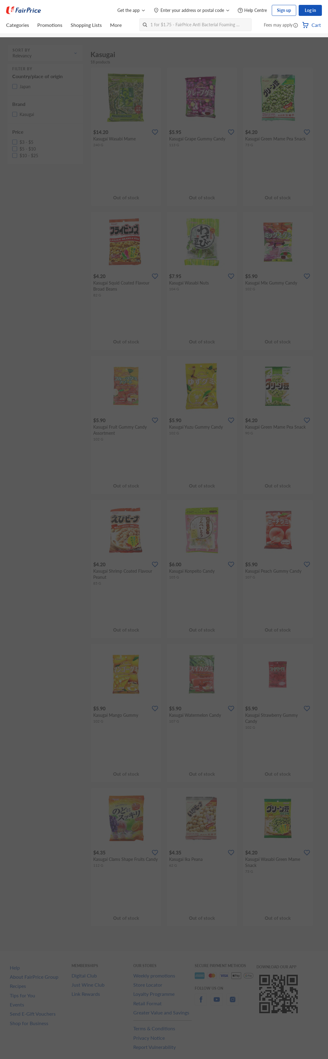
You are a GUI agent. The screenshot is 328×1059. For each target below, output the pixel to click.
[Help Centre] (252, 10)
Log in (310, 10)
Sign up (284, 10)
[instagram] (233, 1003)
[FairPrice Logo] (23, 10)
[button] (295, 25)
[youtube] (217, 1003)
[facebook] (201, 1003)
